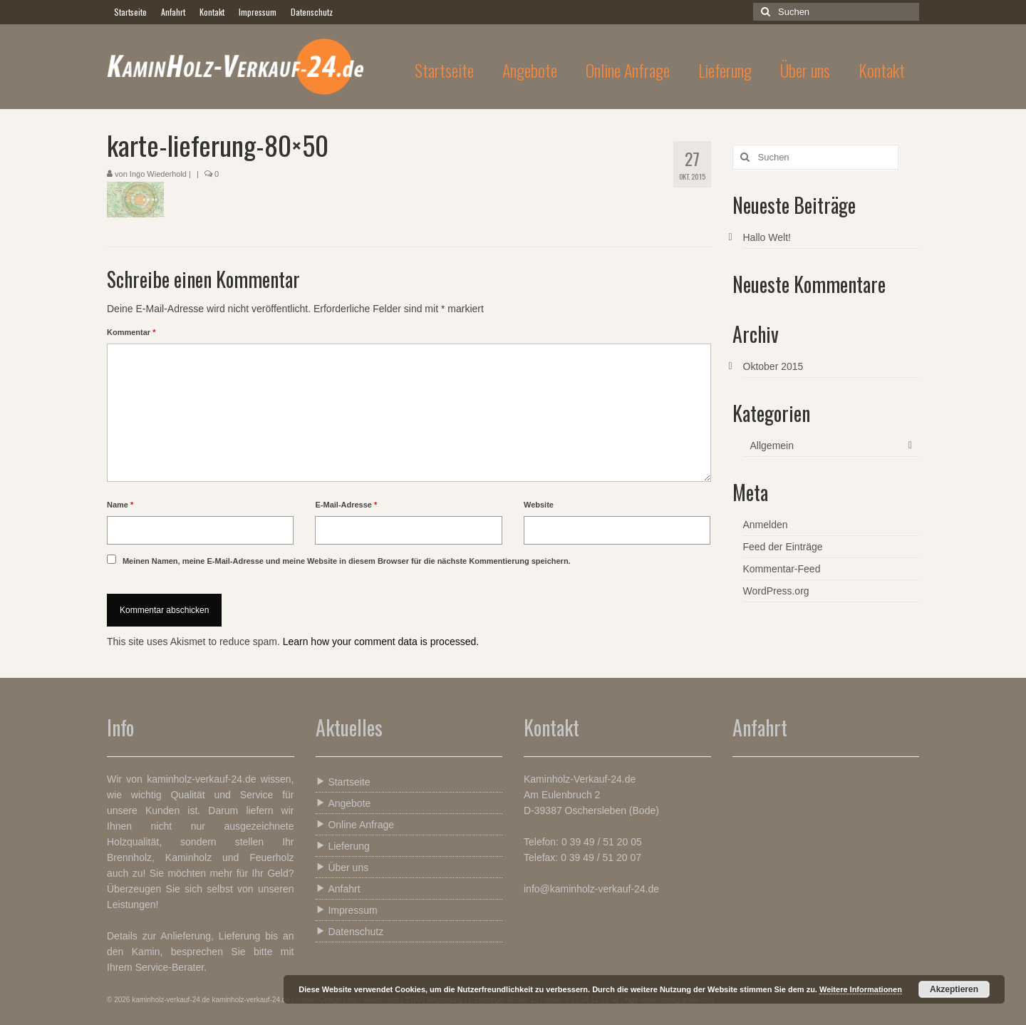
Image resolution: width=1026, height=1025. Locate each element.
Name (120, 504)
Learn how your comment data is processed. (381, 641)
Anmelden (765, 524)
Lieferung (343, 846)
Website (539, 504)
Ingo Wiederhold (158, 174)
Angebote (343, 803)
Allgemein (772, 445)
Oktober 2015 (773, 366)
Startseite (343, 782)
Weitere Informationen (860, 989)
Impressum (347, 910)
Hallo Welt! (767, 237)
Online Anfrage (355, 824)
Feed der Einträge (783, 546)
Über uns (342, 867)
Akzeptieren (954, 989)
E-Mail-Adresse (346, 504)
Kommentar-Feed (782, 569)
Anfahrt (338, 888)
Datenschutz (350, 931)
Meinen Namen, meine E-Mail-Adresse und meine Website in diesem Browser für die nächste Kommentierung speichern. (347, 561)
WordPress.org (776, 591)
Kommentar (131, 332)
